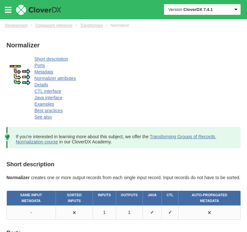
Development (16, 25)
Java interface (48, 97)
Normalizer (120, 25)
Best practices (48, 110)
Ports (39, 65)
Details (41, 84)
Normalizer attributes (55, 78)
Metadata (43, 71)
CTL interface (47, 91)
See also (43, 117)
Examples (44, 104)
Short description (51, 59)
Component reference (53, 25)
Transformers (91, 25)
